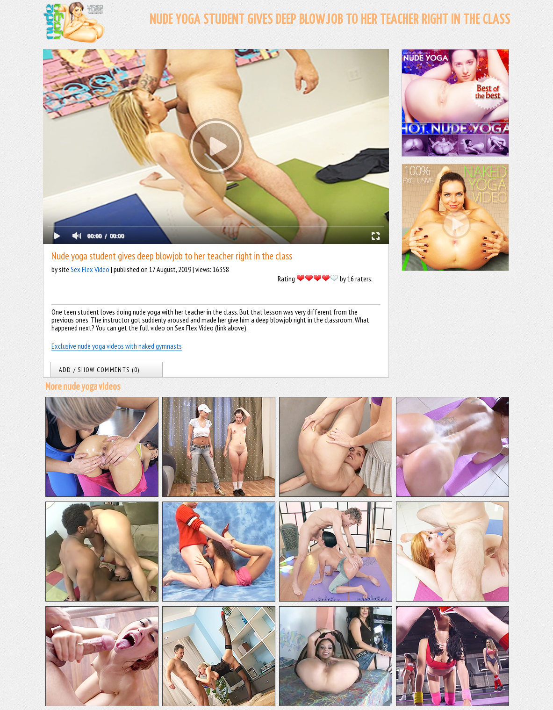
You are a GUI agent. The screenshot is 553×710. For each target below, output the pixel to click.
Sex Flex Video (90, 269)
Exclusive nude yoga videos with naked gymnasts (116, 346)
